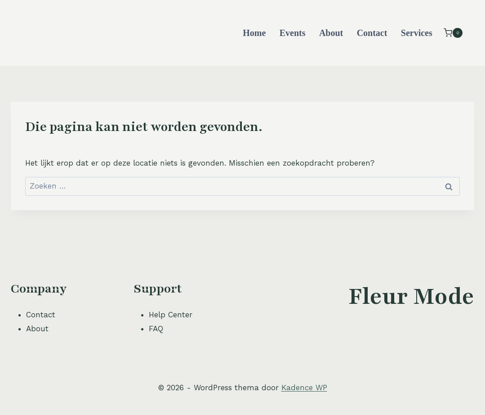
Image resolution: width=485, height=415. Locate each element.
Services (416, 33)
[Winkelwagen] (453, 32)
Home (254, 33)
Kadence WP (304, 387)
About (331, 33)
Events (293, 33)
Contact (372, 33)
